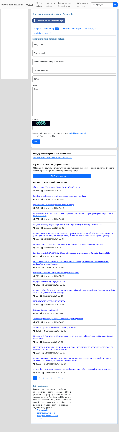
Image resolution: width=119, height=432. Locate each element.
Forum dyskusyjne (72, 28)
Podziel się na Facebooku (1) (48, 21)
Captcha (36, 119)
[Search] (102, 4)
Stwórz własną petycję (62, 176)
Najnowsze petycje (50, 4)
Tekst (34, 85)
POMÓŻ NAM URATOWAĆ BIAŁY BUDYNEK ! (52, 158)
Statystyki (90, 28)
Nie (53, 136)
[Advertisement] (14, 44)
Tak (41, 136)
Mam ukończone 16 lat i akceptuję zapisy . (59, 133)
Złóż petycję (39, 4)
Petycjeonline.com (12, 4)
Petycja (37, 28)
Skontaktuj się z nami (82, 4)
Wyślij (36, 141)
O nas (39, 418)
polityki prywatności (77, 133)
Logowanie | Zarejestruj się (64, 4)
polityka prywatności (43, 33)
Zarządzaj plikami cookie (47, 415)
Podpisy (52, 28)
